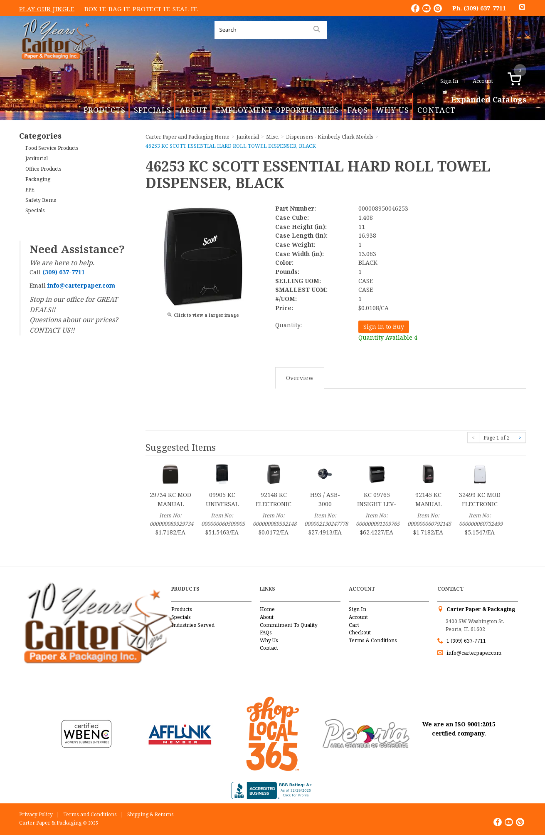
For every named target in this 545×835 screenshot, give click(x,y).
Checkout (360, 632)
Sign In (449, 80)
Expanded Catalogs (488, 99)
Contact (436, 110)
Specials (152, 110)
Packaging (37, 179)
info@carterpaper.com (473, 652)
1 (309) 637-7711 (466, 640)
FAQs (358, 110)
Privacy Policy (36, 814)
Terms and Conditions (90, 814)
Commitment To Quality (289, 625)
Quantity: (288, 325)
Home (267, 609)
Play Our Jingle (47, 9)
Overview (299, 378)
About (193, 110)
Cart (354, 625)
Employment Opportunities (277, 110)
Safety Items (40, 200)
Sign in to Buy (383, 327)
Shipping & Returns (150, 814)
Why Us (392, 110)
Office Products (43, 168)
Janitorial (36, 158)
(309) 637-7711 (485, 8)
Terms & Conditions (373, 640)
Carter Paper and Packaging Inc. (57, 66)
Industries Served (193, 625)
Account (483, 80)
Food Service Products (52, 148)
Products (105, 110)
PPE (30, 189)
